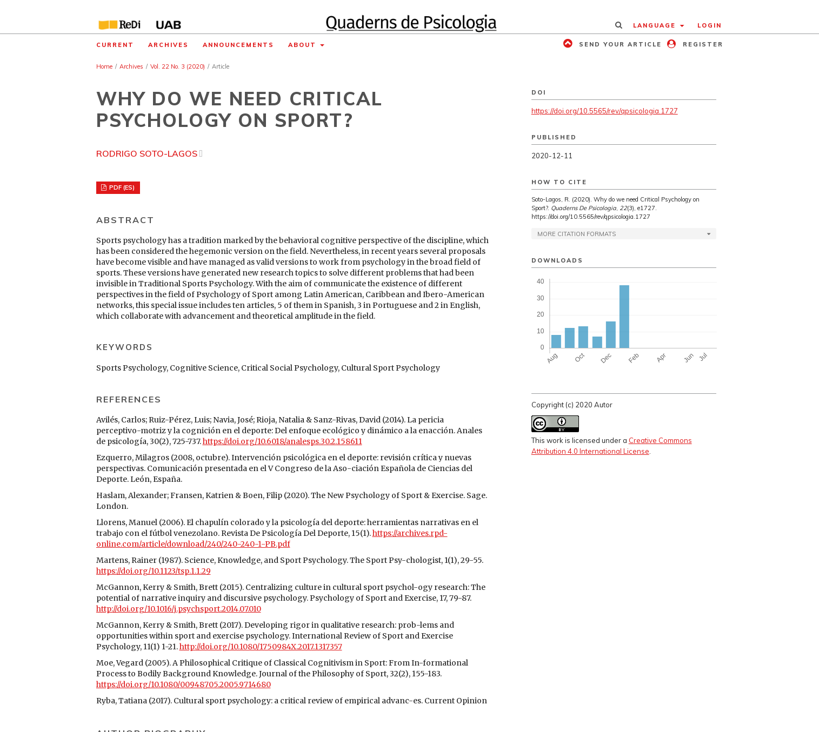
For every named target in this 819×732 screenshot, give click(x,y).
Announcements (238, 45)
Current (115, 45)
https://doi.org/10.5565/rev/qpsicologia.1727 (604, 110)
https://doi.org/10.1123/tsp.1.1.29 (153, 571)
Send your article (619, 44)
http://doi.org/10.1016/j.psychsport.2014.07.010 (178, 609)
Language (655, 25)
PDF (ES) (121, 187)
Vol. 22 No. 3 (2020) (177, 66)
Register (701, 44)
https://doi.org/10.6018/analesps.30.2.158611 (282, 441)
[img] (409, 16)
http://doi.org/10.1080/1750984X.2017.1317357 (260, 647)
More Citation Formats (576, 234)
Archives (168, 45)
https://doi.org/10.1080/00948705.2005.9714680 (183, 684)
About (303, 45)
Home (104, 66)
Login (709, 25)
